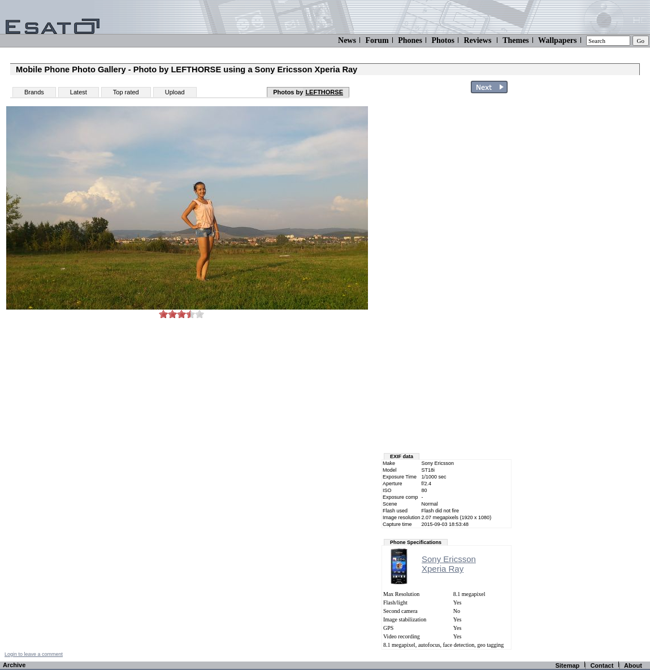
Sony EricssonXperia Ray (449, 563)
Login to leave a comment (34, 654)
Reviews (477, 40)
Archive (14, 665)
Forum (376, 40)
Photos (442, 40)
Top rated (126, 92)
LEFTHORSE (324, 92)
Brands (34, 92)
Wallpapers (557, 40)
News (347, 40)
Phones (410, 40)
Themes (515, 40)
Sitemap (567, 665)
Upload (175, 92)
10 (199, 314)
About (633, 665)
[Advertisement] (583, 267)
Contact (601, 665)
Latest (78, 92)
